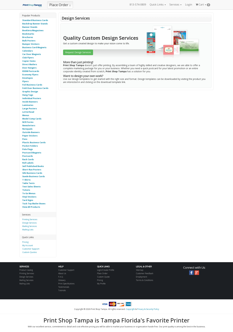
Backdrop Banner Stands (35, 23)
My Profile (101, 283)
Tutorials (62, 290)
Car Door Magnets (31, 54)
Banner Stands (29, 27)
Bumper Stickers (30, 44)
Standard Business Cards (35, 20)
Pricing (25, 242)
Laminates (27, 105)
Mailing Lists (27, 229)
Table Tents (28, 183)
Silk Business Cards (32, 173)
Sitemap (139, 270)
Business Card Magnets (34, 47)
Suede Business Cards (33, 176)
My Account (27, 245)
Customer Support (30, 248)
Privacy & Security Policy (148, 309)
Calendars (27, 50)
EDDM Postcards (30, 71)
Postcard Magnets (31, 152)
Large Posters (29, 108)
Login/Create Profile (105, 270)
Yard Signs (27, 200)
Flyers (25, 81)
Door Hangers (29, 67)
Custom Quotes (29, 252)
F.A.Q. (60, 276)
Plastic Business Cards (34, 142)
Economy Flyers (30, 74)
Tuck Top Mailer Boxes (33, 203)
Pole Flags (27, 149)
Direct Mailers (29, 64)
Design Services (29, 222)
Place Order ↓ (60, 5)
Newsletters (28, 125)
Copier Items (29, 61)
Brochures (27, 37)
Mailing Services (29, 226)
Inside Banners (30, 101)
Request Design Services (78, 52)
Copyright (130, 309)
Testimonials (63, 287)
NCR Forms (27, 122)
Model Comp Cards (31, 118)
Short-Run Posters (31, 169)
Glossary (62, 280)
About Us (62, 273)
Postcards (27, 156)
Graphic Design (30, 91)
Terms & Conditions (144, 280)
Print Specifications (66, 283)
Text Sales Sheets (31, 186)
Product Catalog (26, 270)
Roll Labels (27, 162)
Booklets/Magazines (33, 30)
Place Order (102, 273)
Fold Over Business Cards (35, 88)
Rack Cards (28, 159)
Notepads (27, 129)
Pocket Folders (30, 146)
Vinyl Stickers (29, 196)
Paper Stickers (30, 135)
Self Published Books (33, 166)
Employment (141, 276)
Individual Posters (31, 98)
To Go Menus (28, 193)
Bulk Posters (28, 40)
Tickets (26, 190)
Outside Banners (31, 132)
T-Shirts (26, 179)
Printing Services (29, 219)
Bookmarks (28, 33)
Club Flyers (28, 57)
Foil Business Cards (32, 84)
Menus (25, 115)
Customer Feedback (144, 273)
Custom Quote (103, 276)
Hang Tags (27, 95)
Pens (24, 139)
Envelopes (27, 78)
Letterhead (28, 112)
